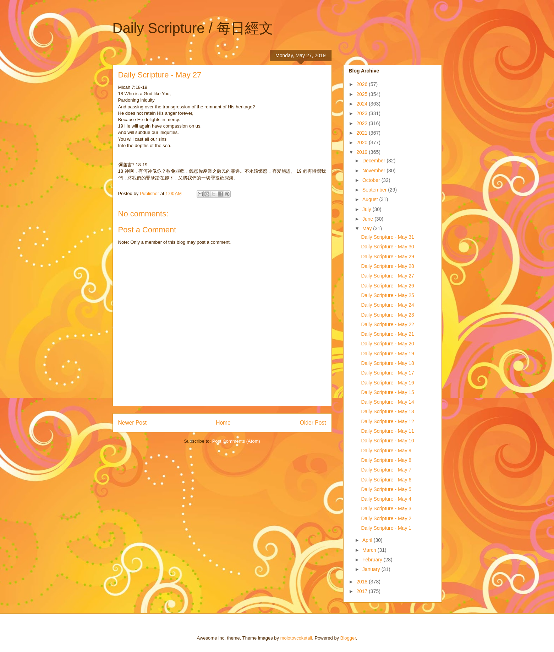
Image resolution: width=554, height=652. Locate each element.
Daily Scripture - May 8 (386, 460)
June (368, 219)
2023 (362, 113)
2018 (362, 581)
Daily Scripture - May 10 (387, 440)
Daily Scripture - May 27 (387, 276)
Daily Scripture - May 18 (387, 363)
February (373, 559)
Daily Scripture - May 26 (387, 286)
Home (223, 423)
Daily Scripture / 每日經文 (193, 28)
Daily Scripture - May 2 (386, 518)
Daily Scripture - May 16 (387, 383)
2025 (362, 94)
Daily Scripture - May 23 (387, 315)
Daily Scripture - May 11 (387, 431)
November (374, 170)
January (372, 569)
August (370, 199)
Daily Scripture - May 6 (386, 480)
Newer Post (132, 423)
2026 (362, 84)
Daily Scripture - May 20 (387, 343)
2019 (362, 152)
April (368, 540)
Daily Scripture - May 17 (387, 373)
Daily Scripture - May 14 (387, 402)
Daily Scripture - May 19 (387, 353)
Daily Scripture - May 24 (387, 305)
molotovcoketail (296, 638)
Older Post (313, 423)
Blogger (348, 638)
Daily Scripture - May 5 (386, 489)
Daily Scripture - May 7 (386, 470)
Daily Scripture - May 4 (386, 499)
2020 (362, 142)
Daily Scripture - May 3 (386, 508)
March (370, 550)
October (372, 180)
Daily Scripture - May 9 (386, 450)
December (374, 160)
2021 (362, 133)
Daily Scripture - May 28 (387, 266)
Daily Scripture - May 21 (387, 334)
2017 (362, 591)
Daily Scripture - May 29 (387, 256)
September (375, 190)
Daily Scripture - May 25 (387, 295)
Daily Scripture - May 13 (387, 411)
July (367, 209)
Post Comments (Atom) (236, 441)
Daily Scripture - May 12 (387, 421)
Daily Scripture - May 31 (387, 237)
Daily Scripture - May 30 (387, 246)
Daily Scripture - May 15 (387, 392)
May (367, 228)
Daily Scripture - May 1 (386, 528)
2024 (362, 104)
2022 (362, 123)
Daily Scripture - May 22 (387, 324)
